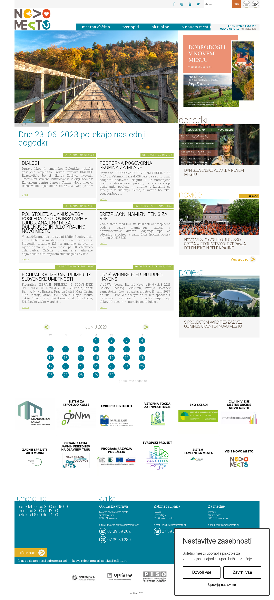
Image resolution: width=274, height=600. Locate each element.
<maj (46, 327)
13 (65, 358)
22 (96, 366)
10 (126, 349)
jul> (146, 327)
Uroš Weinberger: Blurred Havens (131, 277)
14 (81, 358)
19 (50, 366)
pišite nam (32, 553)
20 (65, 366)
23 (111, 366)
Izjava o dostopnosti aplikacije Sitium (99, 561)
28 (81, 375)
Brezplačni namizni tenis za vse (133, 216)
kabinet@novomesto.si (174, 524)
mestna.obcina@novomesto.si (123, 524)
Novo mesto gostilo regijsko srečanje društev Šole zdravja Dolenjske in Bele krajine (215, 243)
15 (96, 358)
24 (126, 366)
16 (111, 358)
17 (126, 358)
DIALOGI (30, 163)
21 (81, 366)
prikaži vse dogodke (133, 381)
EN (255, 4)
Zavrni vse (242, 572)
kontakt (246, 4)
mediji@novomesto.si (227, 524)
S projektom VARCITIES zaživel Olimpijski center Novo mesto (213, 324)
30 (111, 375)
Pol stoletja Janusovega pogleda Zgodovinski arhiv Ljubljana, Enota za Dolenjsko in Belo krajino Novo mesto (54, 223)
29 (96, 375)
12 (50, 358)
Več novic (239, 259)
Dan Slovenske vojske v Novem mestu (214, 172)
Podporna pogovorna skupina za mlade (126, 165)
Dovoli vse (201, 572)
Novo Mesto (42, 19)
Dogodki (23, 124)
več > (25, 195)
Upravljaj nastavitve (222, 585)
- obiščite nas (238, 27)
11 (142, 349)
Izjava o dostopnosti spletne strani (42, 561)
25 (142, 366)
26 (50, 375)
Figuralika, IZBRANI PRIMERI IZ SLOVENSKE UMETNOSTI (56, 277)
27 (65, 375)
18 (142, 358)
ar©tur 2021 (137, 593)
